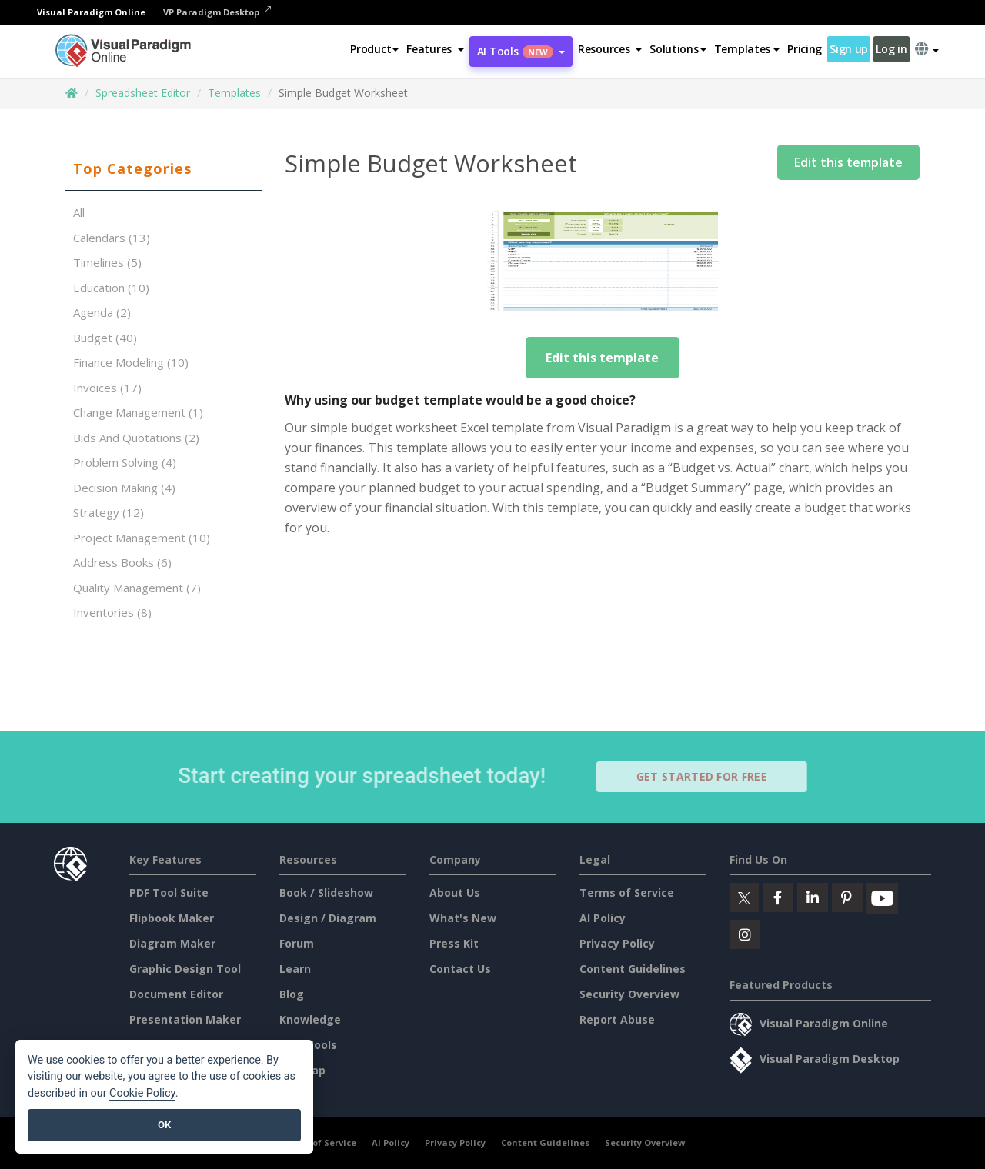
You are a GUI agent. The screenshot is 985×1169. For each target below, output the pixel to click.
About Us (454, 892)
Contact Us (460, 968)
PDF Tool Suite (169, 892)
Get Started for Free (708, 776)
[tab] (163, 169)
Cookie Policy (142, 1093)
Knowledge (310, 1019)
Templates (234, 92)
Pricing (804, 49)
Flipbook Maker (171, 918)
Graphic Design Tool (185, 968)
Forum (296, 943)
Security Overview (629, 994)
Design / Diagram (327, 918)
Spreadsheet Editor (142, 92)
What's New (462, 918)
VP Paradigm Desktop (217, 12)
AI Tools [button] (521, 51)
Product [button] (374, 49)
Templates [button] (747, 49)
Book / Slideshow (326, 892)
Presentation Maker (185, 1019)
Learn (295, 968)
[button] (435, 49)
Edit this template (848, 162)
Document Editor (176, 994)
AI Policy (602, 918)
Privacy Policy (617, 943)
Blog (291, 994)
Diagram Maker (172, 943)
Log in (891, 49)
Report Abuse (617, 1019)
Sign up (849, 49)
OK (164, 1125)
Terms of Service (626, 892)
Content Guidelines (632, 968)
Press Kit (454, 943)
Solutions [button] (677, 49)
